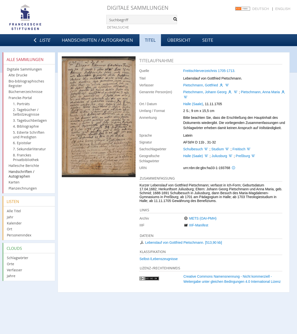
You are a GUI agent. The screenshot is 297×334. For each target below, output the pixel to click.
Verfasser (14, 270)
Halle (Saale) (193, 104)
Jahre (11, 275)
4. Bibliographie (26, 126)
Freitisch (239, 149)
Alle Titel (14, 211)
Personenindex (19, 235)
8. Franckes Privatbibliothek (26, 157)
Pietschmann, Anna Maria (260, 92)
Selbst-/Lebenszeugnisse (158, 259)
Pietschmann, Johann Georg (204, 92)
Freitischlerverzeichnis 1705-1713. (209, 71)
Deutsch (260, 9)
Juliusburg (219, 156)
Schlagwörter (17, 257)
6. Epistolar (22, 143)
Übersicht (179, 40)
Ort (9, 229)
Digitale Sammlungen (138, 7)
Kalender (14, 223)
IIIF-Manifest (198, 225)
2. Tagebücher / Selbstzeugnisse (26, 112)
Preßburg (243, 156)
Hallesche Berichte (24, 165)
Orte (10, 264)
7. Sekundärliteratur (29, 149)
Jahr (10, 217)
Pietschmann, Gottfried (200, 85)
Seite (207, 40)
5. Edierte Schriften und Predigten (28, 134)
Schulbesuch (193, 149)
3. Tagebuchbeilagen (30, 120)
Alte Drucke (18, 75)
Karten (14, 182)
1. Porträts (21, 103)
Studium (217, 149)
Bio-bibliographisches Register (26, 83)
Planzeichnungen (23, 188)
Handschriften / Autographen (97, 40)
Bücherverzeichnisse (25, 91)
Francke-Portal (20, 97)
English (282, 9)
